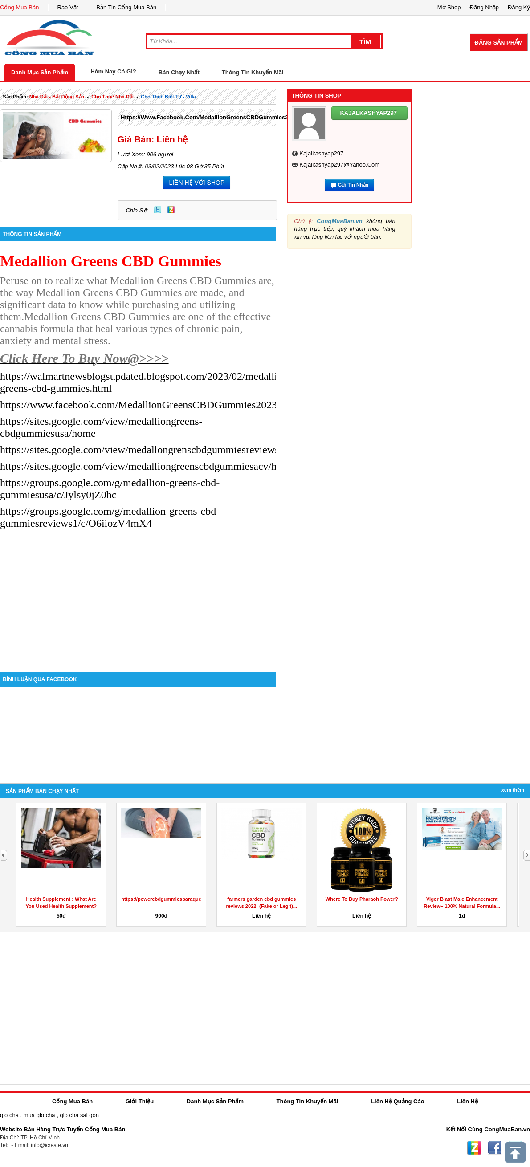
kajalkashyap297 (321, 153)
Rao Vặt (67, 7)
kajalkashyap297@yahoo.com (339, 164)
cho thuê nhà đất (112, 96)
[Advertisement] (138, 596)
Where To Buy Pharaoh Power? (362, 899)
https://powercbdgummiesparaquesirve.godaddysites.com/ (189, 899)
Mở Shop (449, 7)
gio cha (9, 1115)
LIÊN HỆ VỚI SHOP (196, 182)
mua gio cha (39, 1115)
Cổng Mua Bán (19, 7)
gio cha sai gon (79, 1115)
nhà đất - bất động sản (56, 96)
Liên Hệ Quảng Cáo (397, 1101)
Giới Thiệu (140, 1101)
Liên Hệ (467, 1101)
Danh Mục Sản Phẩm (39, 72)
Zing (171, 209)
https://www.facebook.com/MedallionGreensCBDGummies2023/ (210, 117)
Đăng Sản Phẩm (499, 42)
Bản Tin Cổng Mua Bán (126, 7)
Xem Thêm (512, 790)
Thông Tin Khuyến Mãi (253, 72)
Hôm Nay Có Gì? (113, 71)
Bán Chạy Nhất (179, 72)
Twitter (157, 209)
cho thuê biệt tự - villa (168, 96)
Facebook (495, 1148)
